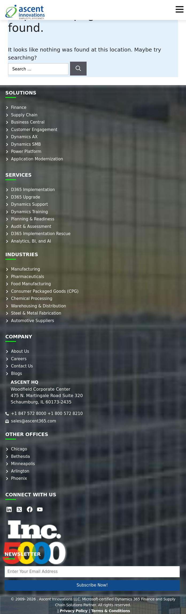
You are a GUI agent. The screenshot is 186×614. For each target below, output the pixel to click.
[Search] (78, 69)
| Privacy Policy (72, 611)
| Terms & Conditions (109, 611)
